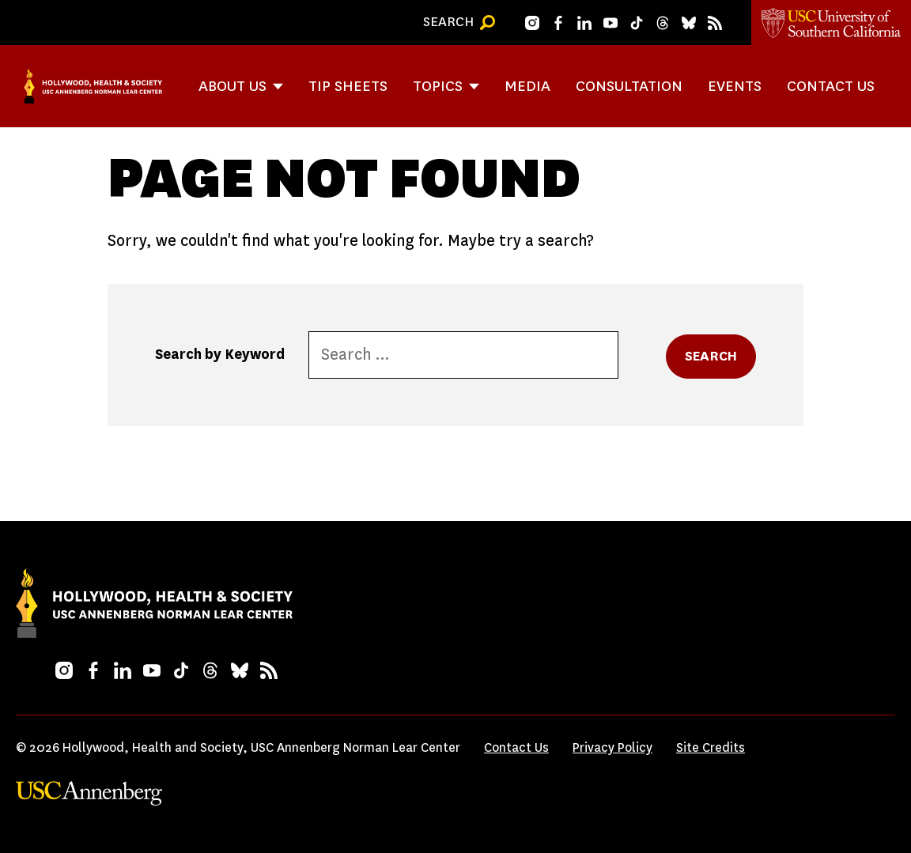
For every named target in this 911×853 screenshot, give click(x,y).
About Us (232, 86)
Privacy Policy (612, 747)
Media (527, 86)
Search (711, 356)
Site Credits (710, 747)
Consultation (629, 86)
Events (735, 86)
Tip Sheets (347, 86)
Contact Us (831, 86)
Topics (438, 86)
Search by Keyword (220, 354)
